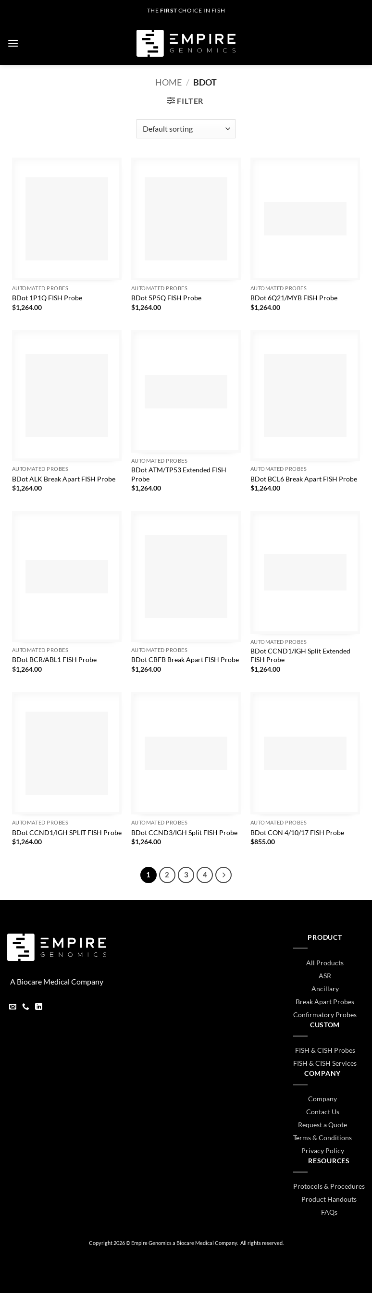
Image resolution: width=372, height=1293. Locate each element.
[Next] (223, 875)
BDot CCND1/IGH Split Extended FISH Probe (300, 655)
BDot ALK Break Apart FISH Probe (63, 479)
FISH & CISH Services (325, 1063)
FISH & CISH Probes (325, 1050)
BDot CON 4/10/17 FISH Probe (297, 832)
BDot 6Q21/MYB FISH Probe (293, 298)
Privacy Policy (322, 1150)
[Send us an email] (12, 1007)
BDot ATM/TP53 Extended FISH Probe (178, 474)
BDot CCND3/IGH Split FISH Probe (184, 832)
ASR (325, 976)
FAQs (329, 1212)
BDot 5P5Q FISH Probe (166, 298)
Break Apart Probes (325, 1001)
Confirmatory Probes (325, 1014)
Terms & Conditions (322, 1137)
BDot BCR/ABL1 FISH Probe (54, 659)
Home (168, 82)
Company (322, 1099)
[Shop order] (185, 128)
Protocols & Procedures (329, 1186)
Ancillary (325, 989)
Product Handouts (329, 1199)
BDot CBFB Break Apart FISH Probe (185, 659)
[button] (13, 43)
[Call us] (25, 1007)
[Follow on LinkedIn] (38, 1007)
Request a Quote (322, 1125)
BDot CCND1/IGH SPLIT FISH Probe (67, 832)
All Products (325, 963)
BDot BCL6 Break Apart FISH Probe (303, 479)
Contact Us (322, 1112)
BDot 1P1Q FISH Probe (47, 298)
